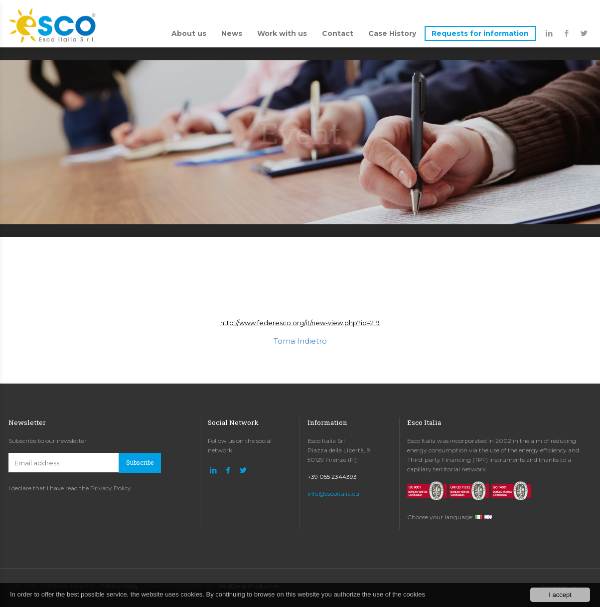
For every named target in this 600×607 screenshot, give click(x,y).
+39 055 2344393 (332, 476)
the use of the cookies (393, 594)
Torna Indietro (300, 341)
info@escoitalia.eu (333, 493)
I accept (560, 595)
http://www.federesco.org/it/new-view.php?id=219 (300, 323)
